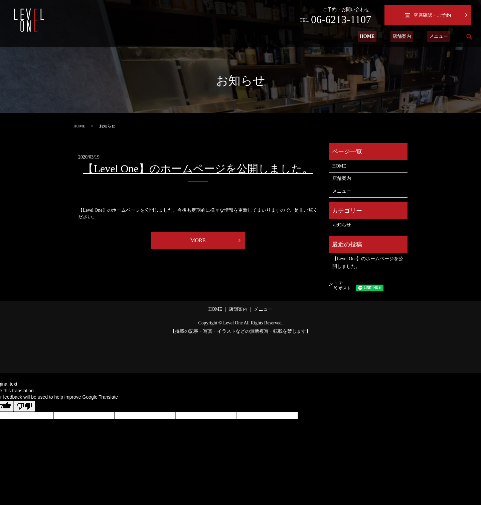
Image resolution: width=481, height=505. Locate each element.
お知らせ (341, 224)
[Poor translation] (24, 406)
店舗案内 (407, 36)
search (469, 36)
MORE (197, 240)
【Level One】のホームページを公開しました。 (198, 169)
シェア (336, 283)
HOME (377, 36)
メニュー (440, 36)
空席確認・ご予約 (428, 15)
